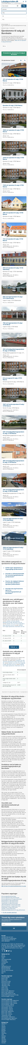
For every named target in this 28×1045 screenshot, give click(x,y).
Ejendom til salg (4, 28)
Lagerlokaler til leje (6, 1015)
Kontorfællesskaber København (9, 1018)
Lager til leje (4, 986)
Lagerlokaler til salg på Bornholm (9, 903)
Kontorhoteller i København (8, 1016)
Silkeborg (3, 1033)
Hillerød (3, 1037)
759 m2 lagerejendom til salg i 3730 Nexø (13, 323)
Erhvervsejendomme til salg (8, 993)
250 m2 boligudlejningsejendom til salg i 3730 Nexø (13, 350)
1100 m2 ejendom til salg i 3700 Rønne (13, 186)
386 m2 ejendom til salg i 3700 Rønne (13, 213)
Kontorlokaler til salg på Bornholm (9, 900)
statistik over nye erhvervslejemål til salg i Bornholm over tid (13, 624)
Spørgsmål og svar (6, 966)
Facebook (2, 951)
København (4, 1023)
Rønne (4, 46)
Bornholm (12, 28)
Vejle (2, 1034)
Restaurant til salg (6, 981)
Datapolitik (4, 960)
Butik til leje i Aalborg (6, 1014)
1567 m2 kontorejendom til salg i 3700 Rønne (13, 405)
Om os (3, 955)
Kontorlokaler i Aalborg (7, 1010)
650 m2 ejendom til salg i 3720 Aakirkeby (13, 268)
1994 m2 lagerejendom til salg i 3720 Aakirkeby (13, 548)
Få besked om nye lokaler (23, 1)
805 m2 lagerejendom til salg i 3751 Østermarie (13, 297)
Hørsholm (3, 1040)
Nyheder (3, 963)
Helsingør (3, 1041)
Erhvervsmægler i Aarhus (7, 996)
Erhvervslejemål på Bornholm (8, 896)
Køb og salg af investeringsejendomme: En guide (13, 886)
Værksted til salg (5, 985)
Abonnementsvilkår (6, 959)
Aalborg (3, 1027)
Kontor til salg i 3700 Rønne (11, 408)
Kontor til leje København (7, 1005)
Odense (3, 1026)
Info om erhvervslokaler (7, 970)
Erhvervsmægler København (8, 1019)
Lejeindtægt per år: (7, 246)
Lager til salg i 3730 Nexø (10, 326)
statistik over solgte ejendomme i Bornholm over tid (13, 626)
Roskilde (3, 1036)
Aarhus (3, 1025)
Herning (3, 1038)
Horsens (3, 1042)
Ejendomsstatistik (5, 969)
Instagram (4, 951)
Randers (3, 1030)
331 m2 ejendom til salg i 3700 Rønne (13, 80)
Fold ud (13, 647)
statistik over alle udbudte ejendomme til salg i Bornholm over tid (12, 621)
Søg (24, 6)
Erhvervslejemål (5, 977)
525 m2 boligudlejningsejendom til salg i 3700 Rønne (13, 432)
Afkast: (4, 136)
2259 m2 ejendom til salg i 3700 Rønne (13, 158)
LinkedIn (11, 951)
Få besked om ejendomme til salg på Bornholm (14, 53)
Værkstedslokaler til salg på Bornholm (10, 904)
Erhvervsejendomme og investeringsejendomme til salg (13, 25)
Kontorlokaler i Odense (7, 1008)
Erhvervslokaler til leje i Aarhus (9, 1001)
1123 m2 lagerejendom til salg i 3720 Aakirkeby (13, 519)
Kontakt (3, 956)
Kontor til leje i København (7, 990)
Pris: (4, 85)
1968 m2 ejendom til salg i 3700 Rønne (13, 130)
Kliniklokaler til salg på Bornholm (9, 907)
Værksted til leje (5, 984)
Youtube (6, 951)
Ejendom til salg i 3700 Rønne (11, 83)
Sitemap (3, 971)
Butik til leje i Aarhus (6, 1012)
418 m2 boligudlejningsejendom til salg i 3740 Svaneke (13, 490)
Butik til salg (4, 978)
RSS (2, 973)
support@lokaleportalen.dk (8, 939)
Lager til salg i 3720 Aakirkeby (12, 522)
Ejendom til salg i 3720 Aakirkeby (12, 271)
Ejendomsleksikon (5, 967)
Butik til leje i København (7, 992)
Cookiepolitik (4, 962)
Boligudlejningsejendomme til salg (9, 995)
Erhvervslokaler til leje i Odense (9, 1003)
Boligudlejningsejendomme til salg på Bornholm (13, 910)
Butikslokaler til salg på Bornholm (9, 901)
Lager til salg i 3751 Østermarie (12, 300)
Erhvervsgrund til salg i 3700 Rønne (12, 378)
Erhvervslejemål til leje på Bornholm (10, 897)
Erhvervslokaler (4, 24)
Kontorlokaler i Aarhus (6, 1007)
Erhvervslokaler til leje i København (10, 1000)
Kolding (3, 1031)
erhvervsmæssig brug (19, 3)
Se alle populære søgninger (10, 912)
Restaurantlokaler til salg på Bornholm (10, 906)
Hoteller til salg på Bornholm (8, 908)
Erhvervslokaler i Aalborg (7, 1004)
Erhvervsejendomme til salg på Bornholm (11, 899)
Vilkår (2, 958)
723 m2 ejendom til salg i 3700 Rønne (13, 239)
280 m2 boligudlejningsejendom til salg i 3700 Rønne (13, 461)
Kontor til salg (4, 989)
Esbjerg (3, 1029)
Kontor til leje (4, 988)
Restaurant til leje (5, 982)
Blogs (2, 964)
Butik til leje (4, 980)
